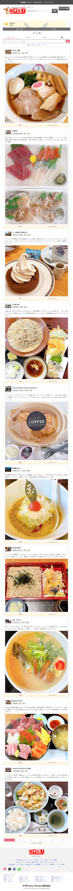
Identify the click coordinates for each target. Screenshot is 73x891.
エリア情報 (53, 860)
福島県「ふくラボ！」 (9, 878)
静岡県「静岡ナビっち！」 (41, 876)
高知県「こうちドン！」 (56, 881)
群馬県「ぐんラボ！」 (9, 879)
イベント (28, 37)
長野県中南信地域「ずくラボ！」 (58, 878)
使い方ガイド (20, 862)
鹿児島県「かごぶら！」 (25, 881)
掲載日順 (33, 44)
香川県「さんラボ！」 (24, 879)
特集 (62, 37)
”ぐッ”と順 (43, 44)
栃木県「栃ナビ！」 (8, 876)
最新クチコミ (30, 7)
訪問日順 (38, 44)
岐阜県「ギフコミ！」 (40, 878)
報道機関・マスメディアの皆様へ (45, 864)
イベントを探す (43, 860)
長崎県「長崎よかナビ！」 (57, 876)
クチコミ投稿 (64, 8)
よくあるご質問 (29, 862)
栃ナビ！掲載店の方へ (27, 864)
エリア (45, 37)
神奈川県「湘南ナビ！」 (41, 879)
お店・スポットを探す (31, 860)
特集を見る (19, 860)
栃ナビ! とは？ (36, 856)
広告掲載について (14, 864)
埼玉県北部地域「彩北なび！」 (42, 881)
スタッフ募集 (60, 864)
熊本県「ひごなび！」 (24, 876)
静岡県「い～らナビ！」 (56, 879)
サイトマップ (53, 862)
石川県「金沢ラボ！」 (9, 881)
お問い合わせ (44, 862)
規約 (37, 862)
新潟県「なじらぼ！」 (24, 878)
